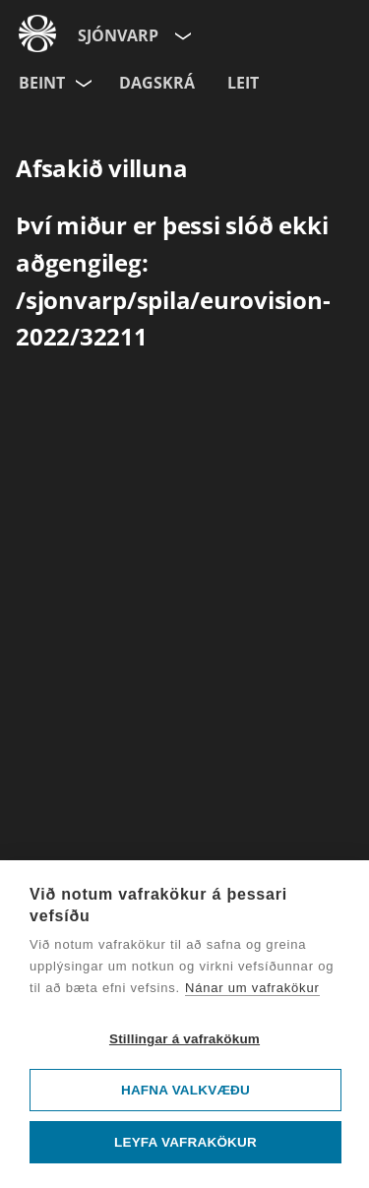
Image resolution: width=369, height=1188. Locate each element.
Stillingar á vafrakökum (184, 1039)
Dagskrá (157, 83)
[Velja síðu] (181, 32)
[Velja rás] (84, 79)
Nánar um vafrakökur (252, 987)
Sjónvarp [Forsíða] (118, 35)
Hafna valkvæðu (185, 1090)
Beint (42, 83)
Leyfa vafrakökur (185, 1142)
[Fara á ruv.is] (37, 30)
